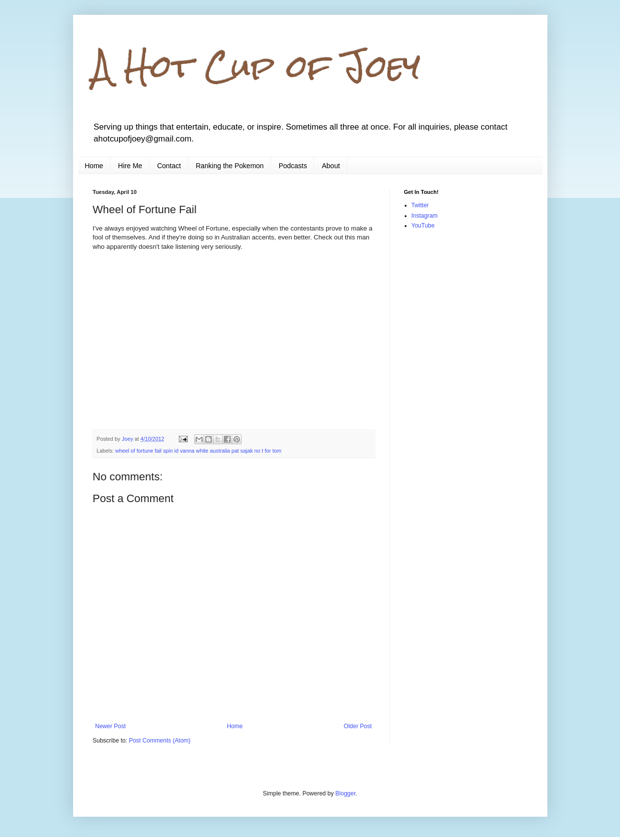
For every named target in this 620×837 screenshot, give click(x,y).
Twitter (420, 205)
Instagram (425, 215)
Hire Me (130, 166)
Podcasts (293, 166)
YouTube (423, 225)
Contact (169, 166)
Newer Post (110, 726)
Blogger (345, 793)
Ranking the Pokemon (230, 166)
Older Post (358, 726)
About (331, 166)
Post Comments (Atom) (160, 740)
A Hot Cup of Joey (256, 66)
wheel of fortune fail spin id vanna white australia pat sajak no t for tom (198, 451)
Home (94, 166)
